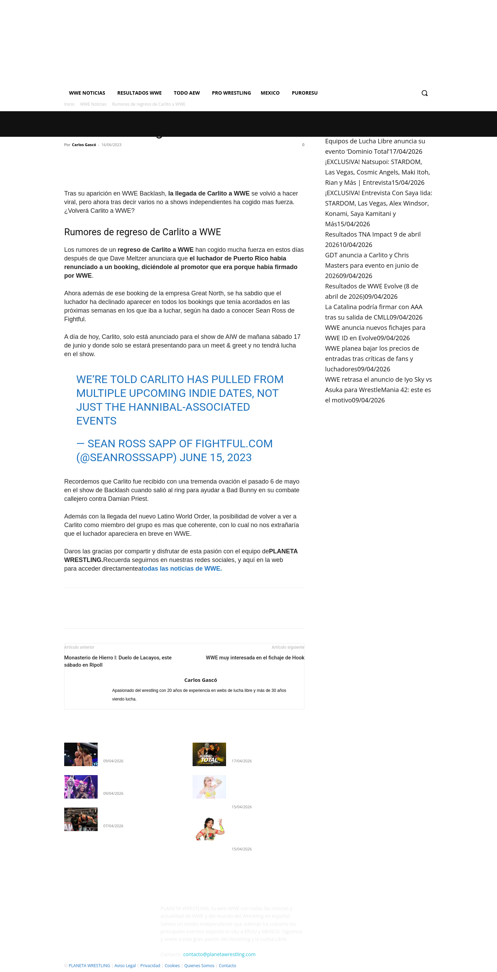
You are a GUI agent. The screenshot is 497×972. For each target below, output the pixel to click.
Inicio (69, 104)
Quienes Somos (199, 966)
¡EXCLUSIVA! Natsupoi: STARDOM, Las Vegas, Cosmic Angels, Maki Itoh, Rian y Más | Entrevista (377, 172)
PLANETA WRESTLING (89, 966)
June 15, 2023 (215, 457)
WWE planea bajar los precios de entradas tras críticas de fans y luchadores (372, 358)
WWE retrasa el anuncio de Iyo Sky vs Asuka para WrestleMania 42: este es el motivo (378, 389)
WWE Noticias (93, 104)
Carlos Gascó (84, 144)
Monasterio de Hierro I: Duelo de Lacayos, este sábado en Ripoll (118, 661)
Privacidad (150, 966)
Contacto (227, 966)
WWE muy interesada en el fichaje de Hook (255, 658)
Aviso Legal (125, 966)
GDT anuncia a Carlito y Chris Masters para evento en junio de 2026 (372, 265)
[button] (424, 93)
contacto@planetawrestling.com (219, 954)
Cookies (172, 966)
